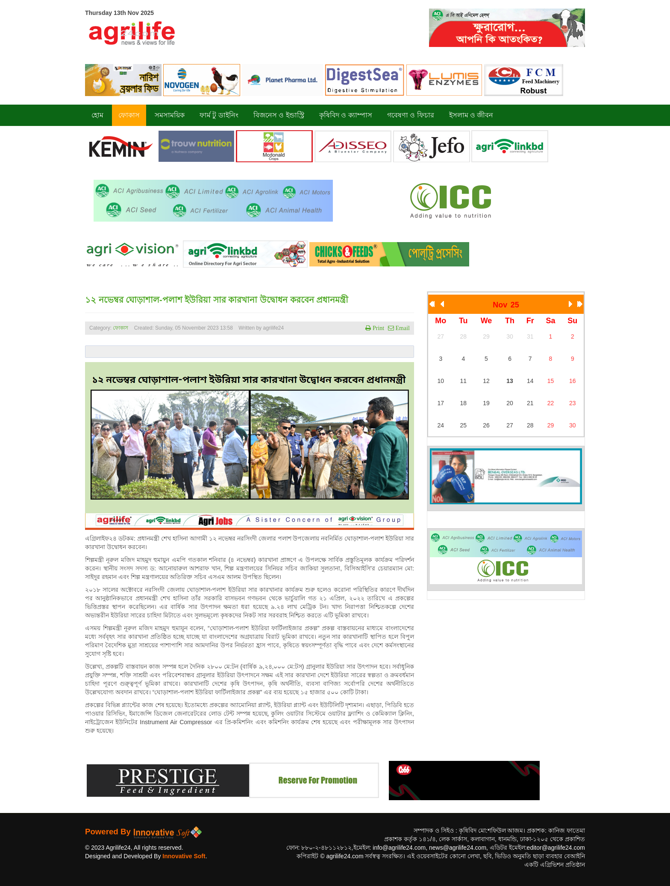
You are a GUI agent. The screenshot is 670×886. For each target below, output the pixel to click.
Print (377, 328)
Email (402, 328)
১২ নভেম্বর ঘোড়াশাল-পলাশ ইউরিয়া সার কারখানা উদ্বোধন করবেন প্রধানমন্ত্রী (216, 299)
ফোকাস (120, 328)
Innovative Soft (183, 856)
